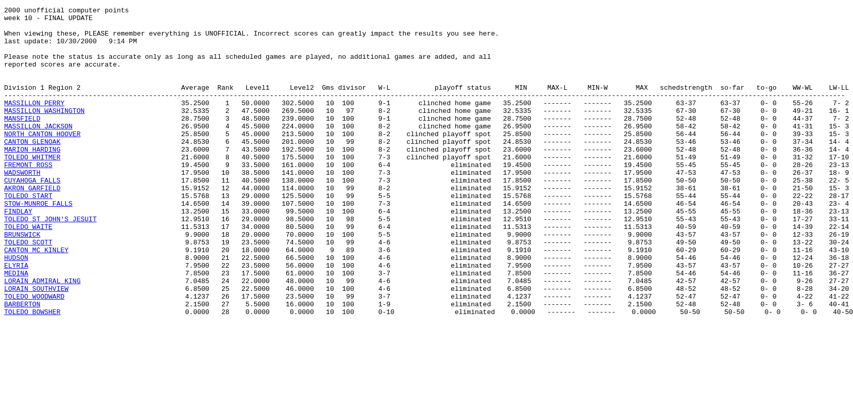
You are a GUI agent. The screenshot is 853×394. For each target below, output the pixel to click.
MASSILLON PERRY (34, 122)
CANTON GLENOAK (32, 169)
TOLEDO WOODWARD (34, 354)
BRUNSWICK (22, 280)
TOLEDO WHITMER (32, 187)
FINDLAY (18, 252)
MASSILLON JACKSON (38, 150)
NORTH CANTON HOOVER (42, 160)
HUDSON (16, 308)
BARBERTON (22, 364)
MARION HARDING (32, 178)
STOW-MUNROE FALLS (38, 243)
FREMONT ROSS (28, 197)
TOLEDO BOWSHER (32, 373)
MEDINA (16, 327)
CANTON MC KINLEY (36, 299)
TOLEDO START (28, 234)
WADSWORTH (22, 206)
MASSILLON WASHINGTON (44, 132)
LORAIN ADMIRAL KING (42, 336)
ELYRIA (16, 317)
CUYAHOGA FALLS (32, 215)
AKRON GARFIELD (32, 224)
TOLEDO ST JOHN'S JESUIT (50, 262)
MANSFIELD (22, 141)
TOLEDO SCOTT (28, 289)
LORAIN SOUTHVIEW (36, 345)
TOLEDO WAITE (28, 271)
